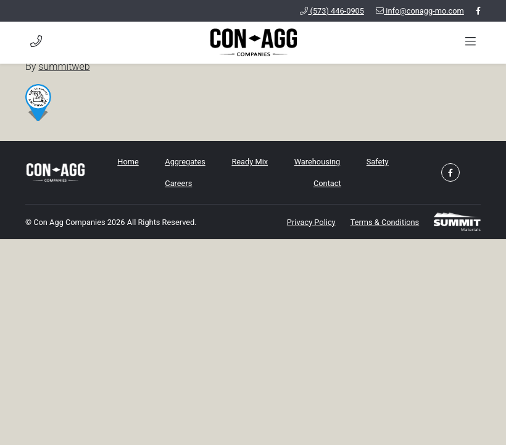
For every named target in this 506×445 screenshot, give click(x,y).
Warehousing (317, 161)
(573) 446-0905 (332, 10)
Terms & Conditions (385, 222)
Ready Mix (249, 161)
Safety (378, 161)
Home (127, 161)
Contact (327, 183)
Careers (178, 183)
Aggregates (185, 161)
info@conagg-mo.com (420, 10)
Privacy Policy (311, 222)
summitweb (63, 66)
